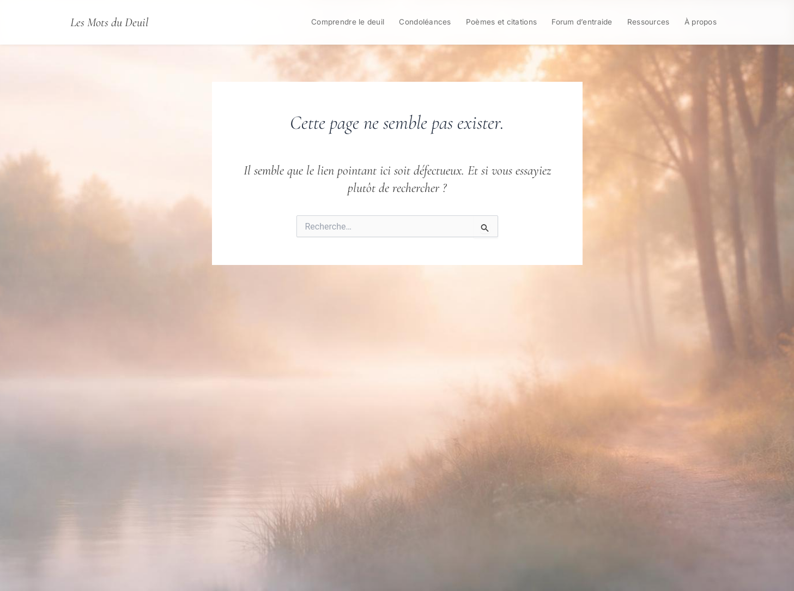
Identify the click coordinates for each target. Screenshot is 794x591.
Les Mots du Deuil (109, 22)
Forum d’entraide (581, 21)
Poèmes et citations (501, 21)
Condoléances (425, 21)
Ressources (648, 21)
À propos (700, 21)
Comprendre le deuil (347, 21)
